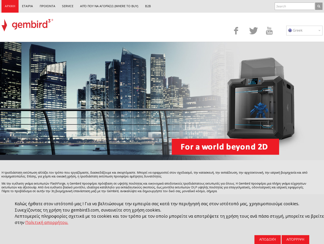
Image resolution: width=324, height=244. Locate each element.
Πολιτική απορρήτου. (46, 222)
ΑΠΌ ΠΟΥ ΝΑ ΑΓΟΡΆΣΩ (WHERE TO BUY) (109, 6)
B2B (148, 6)
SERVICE (67, 6)
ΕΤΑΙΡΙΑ (27, 6)
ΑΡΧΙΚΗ (10, 6)
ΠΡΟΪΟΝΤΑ (47, 6)
